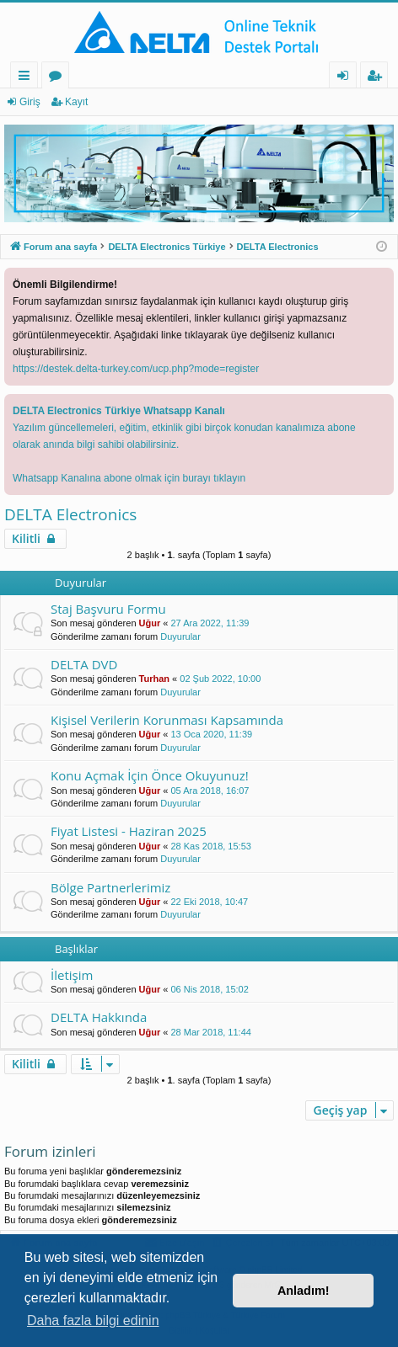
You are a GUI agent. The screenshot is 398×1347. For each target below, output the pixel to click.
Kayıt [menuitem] (377, 77)
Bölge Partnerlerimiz (110, 887)
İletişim (72, 974)
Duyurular (180, 636)
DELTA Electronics (70, 514)
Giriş (29, 102)
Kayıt (76, 102)
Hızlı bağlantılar (27, 77)
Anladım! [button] (303, 1290)
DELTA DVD (84, 664)
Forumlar (58, 77)
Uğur (150, 623)
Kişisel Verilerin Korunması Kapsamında (167, 719)
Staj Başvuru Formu (108, 608)
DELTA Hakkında (99, 1017)
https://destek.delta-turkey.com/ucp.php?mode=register (136, 369)
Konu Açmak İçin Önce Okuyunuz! (150, 775)
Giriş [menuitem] (347, 77)
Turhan (154, 679)
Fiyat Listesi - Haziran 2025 (129, 831)
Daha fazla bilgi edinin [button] (93, 1320)
